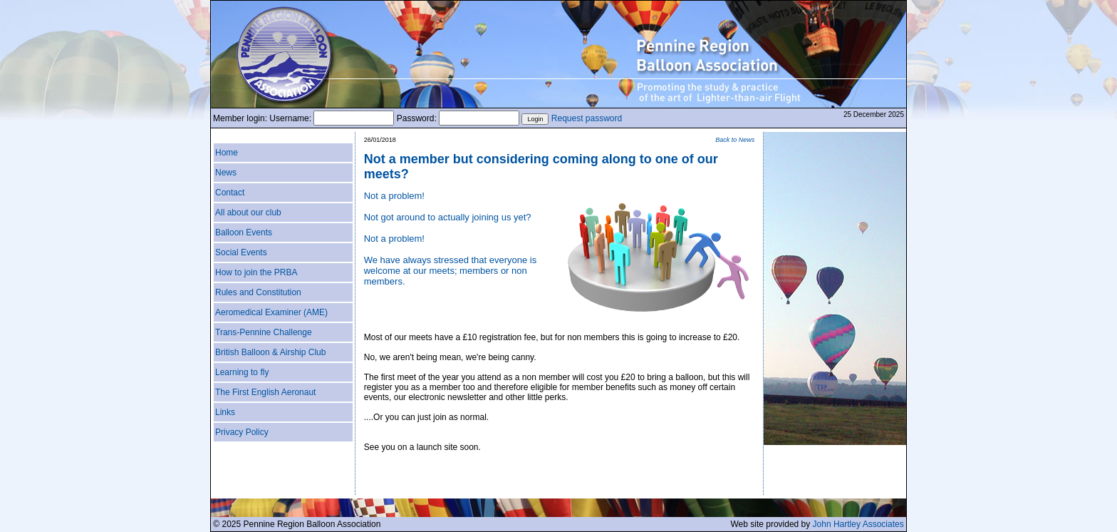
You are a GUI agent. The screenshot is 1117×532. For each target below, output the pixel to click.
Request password (586, 118)
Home (226, 153)
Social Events (241, 252)
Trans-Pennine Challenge (263, 332)
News (226, 173)
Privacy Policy (242, 432)
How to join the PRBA (256, 272)
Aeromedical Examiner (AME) (271, 312)
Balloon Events (243, 232)
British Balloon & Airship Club (270, 352)
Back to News (734, 139)
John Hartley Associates (858, 524)
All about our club (248, 213)
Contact (229, 193)
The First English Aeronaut (265, 392)
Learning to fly (242, 372)
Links (225, 412)
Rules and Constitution (258, 292)
